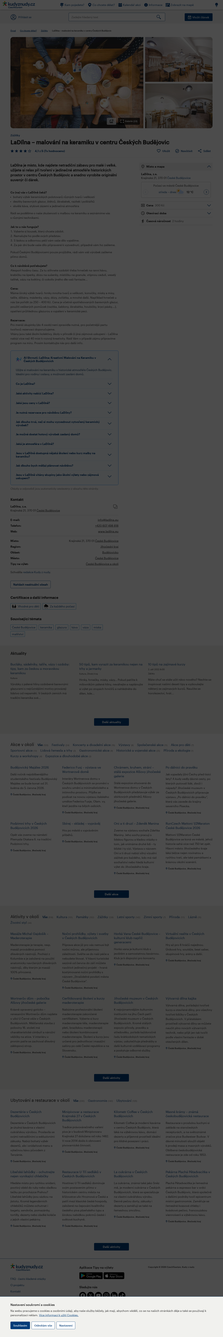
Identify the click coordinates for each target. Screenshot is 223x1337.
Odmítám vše (43, 1325)
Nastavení (65, 1325)
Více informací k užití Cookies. (59, 1315)
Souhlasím (20, 1325)
